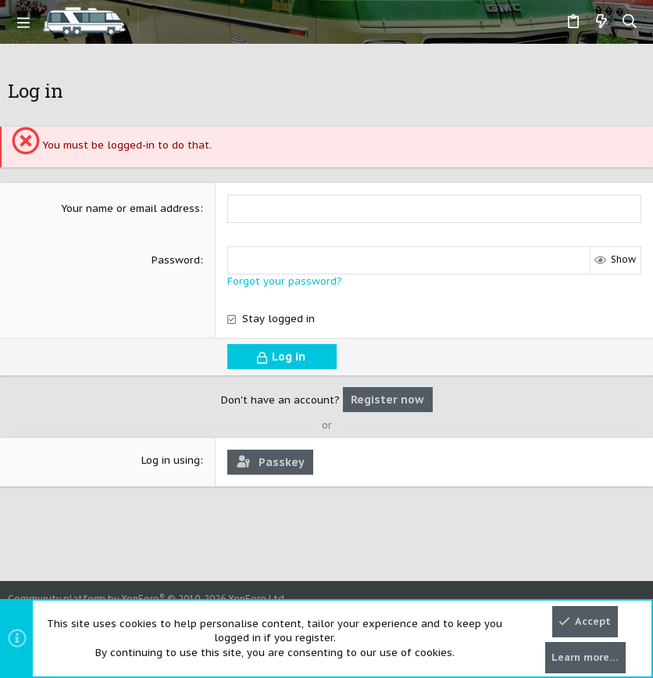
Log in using (170, 460)
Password (176, 260)
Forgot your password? (284, 281)
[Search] (630, 22)
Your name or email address (130, 208)
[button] (23, 21)
